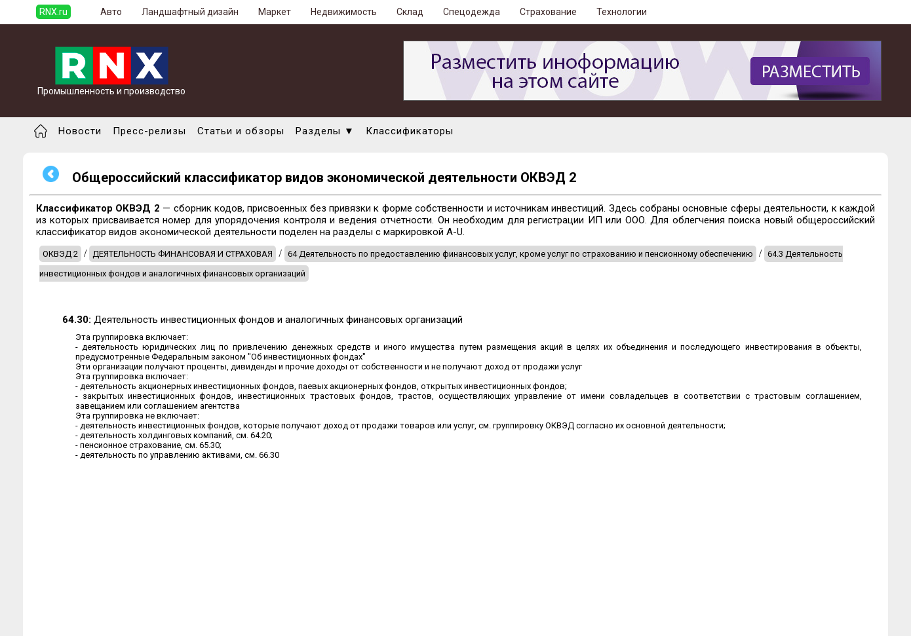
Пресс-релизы (149, 131)
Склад (410, 12)
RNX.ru (53, 12)
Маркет (274, 12)
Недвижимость (344, 12)
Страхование (548, 12)
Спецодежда (471, 12)
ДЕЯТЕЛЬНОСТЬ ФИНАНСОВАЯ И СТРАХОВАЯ (182, 254)
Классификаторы (410, 131)
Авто (111, 12)
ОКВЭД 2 (60, 254)
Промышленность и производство (111, 86)
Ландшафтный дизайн (190, 12)
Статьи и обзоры (240, 131)
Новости (80, 131)
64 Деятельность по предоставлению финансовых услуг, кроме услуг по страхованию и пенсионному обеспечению (520, 254)
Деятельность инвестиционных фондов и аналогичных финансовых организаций (262, 320)
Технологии (621, 12)
